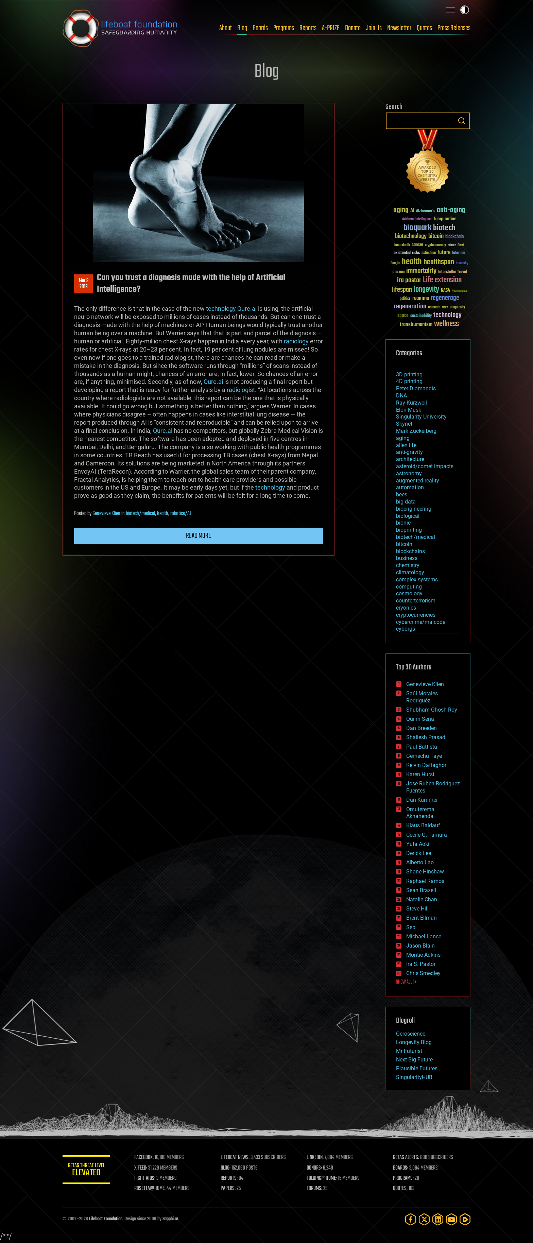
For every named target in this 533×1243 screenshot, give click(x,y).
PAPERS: (228, 1188)
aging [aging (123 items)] (401, 210)
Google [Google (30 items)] (395, 263)
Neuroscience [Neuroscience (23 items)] (459, 291)
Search (461, 121)
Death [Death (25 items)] (461, 245)
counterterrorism (415, 600)
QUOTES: (400, 1188)
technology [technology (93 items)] (447, 315)
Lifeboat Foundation (105, 1219)
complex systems (417, 579)
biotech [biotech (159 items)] (444, 228)
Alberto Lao (420, 862)
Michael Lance (423, 936)
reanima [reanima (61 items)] (420, 298)
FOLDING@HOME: (322, 1178)
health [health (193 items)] (412, 262)
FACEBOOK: (144, 1157)
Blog (242, 28)
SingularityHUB (414, 1077)
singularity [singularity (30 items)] (457, 307)
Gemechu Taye (424, 756)
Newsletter (399, 28)
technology (221, 308)
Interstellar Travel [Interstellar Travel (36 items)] (452, 272)
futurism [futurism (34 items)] (458, 253)
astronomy (409, 473)
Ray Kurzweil (411, 402)
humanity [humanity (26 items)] (462, 263)
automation (410, 487)
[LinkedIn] (437, 1219)
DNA (401, 395)
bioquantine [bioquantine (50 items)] (445, 219)
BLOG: (225, 1168)
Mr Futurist (409, 1051)
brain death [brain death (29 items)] (402, 245)
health (162, 513)
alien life (406, 445)
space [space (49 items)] (403, 315)
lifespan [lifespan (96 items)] (402, 290)
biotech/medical (140, 513)
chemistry (407, 565)
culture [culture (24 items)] (452, 245)
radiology (296, 341)
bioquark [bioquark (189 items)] (417, 228)
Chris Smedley (423, 973)
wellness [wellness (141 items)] (446, 324)
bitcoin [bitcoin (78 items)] (436, 236)
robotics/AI (180, 513)
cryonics (406, 608)
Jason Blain (420, 945)
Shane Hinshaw (425, 871)
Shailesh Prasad (425, 737)
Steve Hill (417, 908)
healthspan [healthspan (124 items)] (439, 262)
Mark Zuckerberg (416, 431)
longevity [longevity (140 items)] (426, 289)
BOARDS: (400, 1168)
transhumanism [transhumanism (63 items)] (416, 324)
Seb (410, 927)
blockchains (410, 551)
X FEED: (141, 1168)
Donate (353, 28)
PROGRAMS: (403, 1178)
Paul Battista (421, 747)
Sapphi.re (170, 1219)
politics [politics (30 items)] (405, 299)
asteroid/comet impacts (424, 466)
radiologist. (242, 389)
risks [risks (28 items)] (445, 307)
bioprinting (409, 530)
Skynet (404, 424)
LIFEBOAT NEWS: (235, 1157)
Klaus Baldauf (423, 825)
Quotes (424, 28)
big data (406, 501)
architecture (410, 459)
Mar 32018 (83, 284)
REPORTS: (229, 1178)
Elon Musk (408, 410)
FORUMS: (315, 1188)
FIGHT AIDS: (145, 1178)
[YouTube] (451, 1219)
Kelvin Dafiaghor (426, 765)
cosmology (409, 593)
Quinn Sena (420, 719)
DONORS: (314, 1168)
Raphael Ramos (425, 881)
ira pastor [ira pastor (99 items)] (409, 280)
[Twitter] (424, 1219)
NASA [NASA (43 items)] (445, 290)
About (225, 28)
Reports (307, 28)
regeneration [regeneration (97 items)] (410, 306)
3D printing (409, 374)
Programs (283, 28)
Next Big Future (414, 1059)
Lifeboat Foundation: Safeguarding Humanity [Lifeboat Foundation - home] (120, 28)
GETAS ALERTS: (406, 1157)
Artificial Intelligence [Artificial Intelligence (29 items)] (417, 219)
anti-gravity (409, 452)
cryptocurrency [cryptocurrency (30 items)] (435, 245)
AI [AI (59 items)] (412, 211)
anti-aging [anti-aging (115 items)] (451, 210)
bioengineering (413, 509)
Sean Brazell (421, 890)
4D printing (409, 381)
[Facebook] (410, 1219)
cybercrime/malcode (420, 622)
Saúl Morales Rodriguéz (422, 697)
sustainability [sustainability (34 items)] (421, 316)
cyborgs (405, 629)
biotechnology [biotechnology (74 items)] (411, 236)
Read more (198, 536)
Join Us (374, 28)
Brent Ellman (421, 918)
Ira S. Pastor (420, 964)
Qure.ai (247, 308)
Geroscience (410, 1034)
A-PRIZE (331, 28)
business (406, 558)
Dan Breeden (421, 728)
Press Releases (453, 28)
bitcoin (404, 544)
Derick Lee (418, 853)
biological (407, 516)
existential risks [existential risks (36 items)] (407, 253)
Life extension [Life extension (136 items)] (442, 280)
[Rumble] (465, 1219)
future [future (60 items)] (443, 252)
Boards (260, 28)
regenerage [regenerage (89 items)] (445, 298)
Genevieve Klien (106, 513)
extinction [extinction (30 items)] (429, 253)
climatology (410, 572)
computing (409, 586)
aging (403, 438)
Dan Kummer (422, 800)
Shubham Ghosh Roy (431, 709)
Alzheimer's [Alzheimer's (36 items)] (425, 211)
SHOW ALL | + (406, 982)
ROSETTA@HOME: (150, 1188)
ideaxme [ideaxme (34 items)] (398, 272)
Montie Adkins (423, 955)
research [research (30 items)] (434, 307)
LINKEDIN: (315, 1157)
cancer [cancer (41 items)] (417, 245)
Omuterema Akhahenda (420, 813)
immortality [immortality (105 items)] (421, 271)
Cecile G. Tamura (426, 835)
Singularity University (421, 416)
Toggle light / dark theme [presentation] (464, 9)
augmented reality (417, 480)
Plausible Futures (416, 1068)
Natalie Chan (421, 899)
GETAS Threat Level (86, 1170)
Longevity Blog (414, 1042)
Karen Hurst (420, 774)
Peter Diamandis (416, 388)
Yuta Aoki (417, 844)
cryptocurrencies (415, 615)
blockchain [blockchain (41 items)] (454, 237)
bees (401, 494)
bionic (403, 523)
